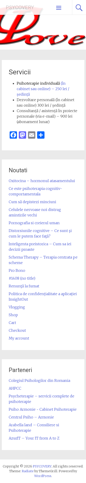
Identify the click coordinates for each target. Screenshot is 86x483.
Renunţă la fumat (24, 286)
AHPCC (15, 388)
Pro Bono (17, 270)
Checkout (17, 330)
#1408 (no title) (22, 278)
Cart (12, 322)
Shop (13, 315)
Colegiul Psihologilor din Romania (39, 380)
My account (19, 338)
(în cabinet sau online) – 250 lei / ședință (43, 89)
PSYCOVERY (20, 7)
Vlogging (17, 307)
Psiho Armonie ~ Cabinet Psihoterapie (43, 409)
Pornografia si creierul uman (34, 223)
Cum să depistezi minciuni (32, 202)
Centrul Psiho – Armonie (31, 417)
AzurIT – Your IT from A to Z (34, 438)
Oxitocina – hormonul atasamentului (42, 180)
